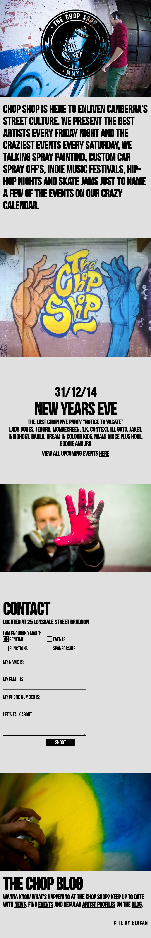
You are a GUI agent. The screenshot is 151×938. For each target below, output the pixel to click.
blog (137, 904)
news (20, 904)
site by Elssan (131, 923)
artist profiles (98, 904)
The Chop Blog (42, 883)
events (45, 904)
